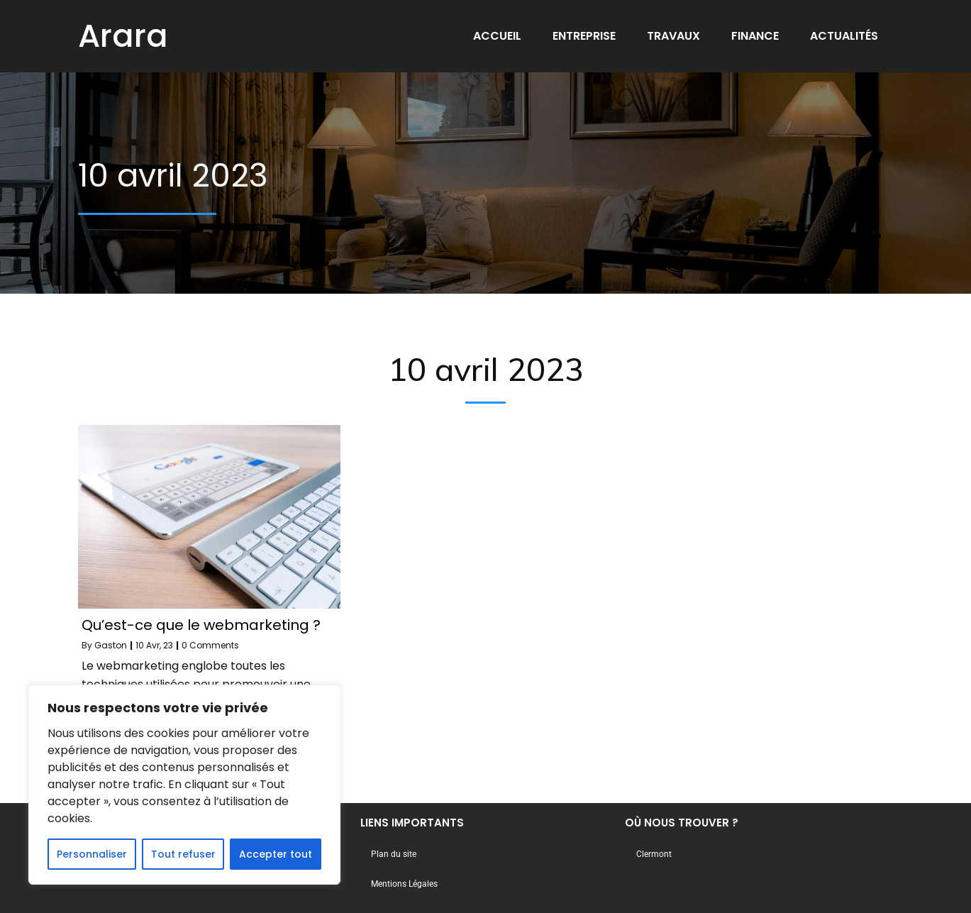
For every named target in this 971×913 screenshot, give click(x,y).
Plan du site (393, 854)
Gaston (110, 645)
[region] (184, 785)
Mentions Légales (404, 884)
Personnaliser (92, 854)
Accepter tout (275, 854)
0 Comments (210, 645)
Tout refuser (183, 854)
